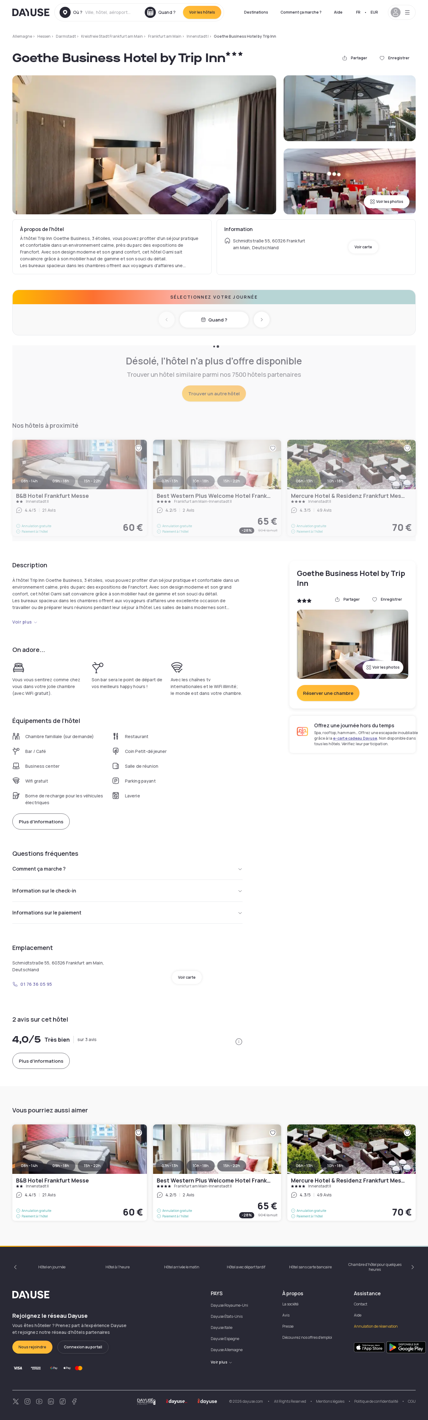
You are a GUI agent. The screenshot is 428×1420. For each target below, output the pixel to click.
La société (290, 1304)
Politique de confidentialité (376, 1401)
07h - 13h (170, 1165)
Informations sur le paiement (127, 912)
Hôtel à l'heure (118, 1267)
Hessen (44, 36)
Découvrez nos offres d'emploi (307, 1337)
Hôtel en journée (51, 1267)
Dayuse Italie (221, 1327)
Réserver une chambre (328, 693)
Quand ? (214, 320)
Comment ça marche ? (301, 12)
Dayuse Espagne (225, 1338)
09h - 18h (60, 1165)
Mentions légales (330, 1401)
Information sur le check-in (127, 890)
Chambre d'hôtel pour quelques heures (374, 1267)
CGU (412, 1401)
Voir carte (363, 247)
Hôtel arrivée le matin (181, 1267)
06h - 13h (304, 1165)
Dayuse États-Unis (227, 1316)
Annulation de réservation (376, 1326)
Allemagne (22, 36)
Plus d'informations (41, 821)
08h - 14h (29, 1165)
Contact (360, 1304)
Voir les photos (386, 201)
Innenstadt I (198, 36)
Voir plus (25, 622)
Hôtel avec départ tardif (246, 1267)
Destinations (256, 12)
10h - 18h (201, 1165)
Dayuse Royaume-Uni (229, 1305)
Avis (285, 1315)
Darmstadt (66, 36)
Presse (287, 1326)
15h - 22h (92, 1165)
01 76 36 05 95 (32, 984)
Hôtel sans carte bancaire (310, 1267)
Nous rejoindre (32, 1347)
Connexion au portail (83, 1347)
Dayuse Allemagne (227, 1349)
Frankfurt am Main (164, 36)
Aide (338, 12)
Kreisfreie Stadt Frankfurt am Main (112, 36)
